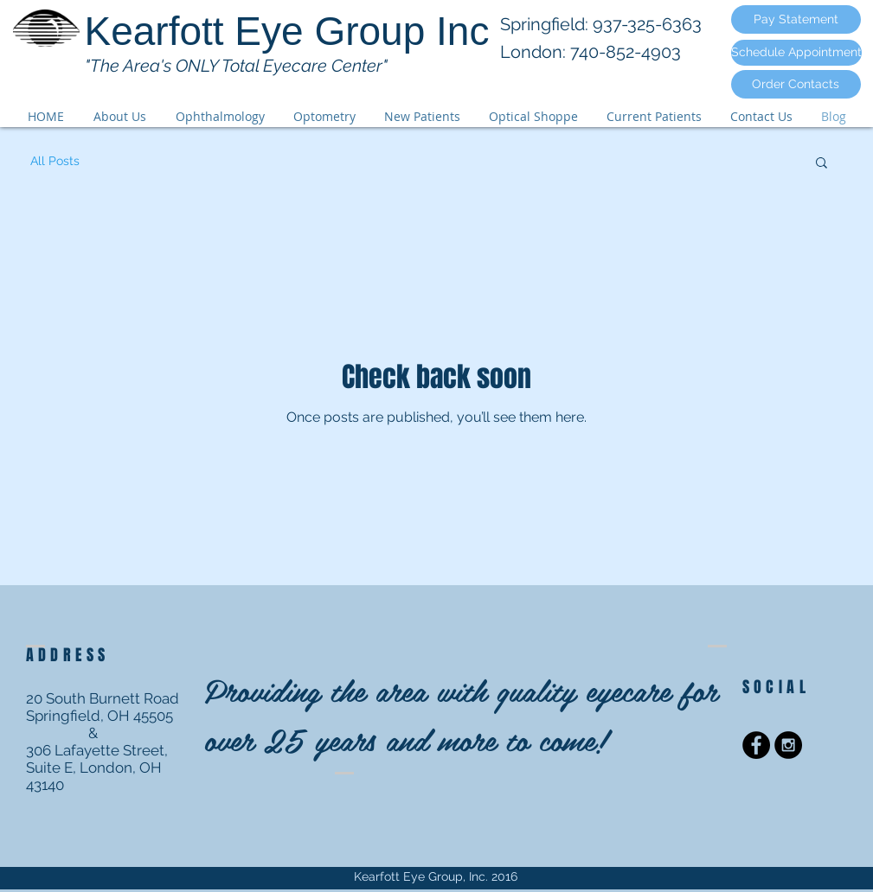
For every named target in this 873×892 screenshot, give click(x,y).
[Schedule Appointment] (796, 53)
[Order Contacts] (796, 84)
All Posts (55, 161)
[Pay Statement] (796, 19)
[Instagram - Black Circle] (788, 745)
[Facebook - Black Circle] (756, 745)
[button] (821, 164)
